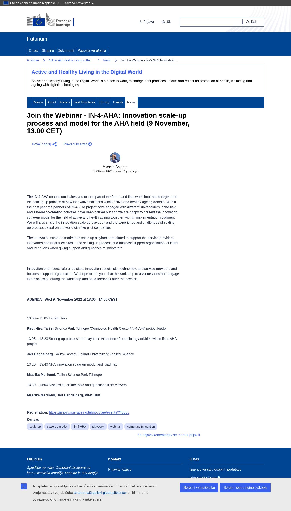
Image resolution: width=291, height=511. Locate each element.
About (51, 102)
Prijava (146, 22)
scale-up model (57, 426)
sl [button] (166, 22)
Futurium (37, 39)
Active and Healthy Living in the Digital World (86, 72)
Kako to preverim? (79, 3)
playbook (98, 426)
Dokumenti (66, 50)
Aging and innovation (141, 426)
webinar (115, 426)
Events (118, 102)
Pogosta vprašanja (92, 50)
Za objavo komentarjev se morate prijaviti (169, 435)
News (107, 60)
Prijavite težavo (120, 469)
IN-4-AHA (79, 426)
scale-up (35, 426)
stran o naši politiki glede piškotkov (100, 493)
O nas (33, 50)
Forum (65, 102)
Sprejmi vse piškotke (199, 487)
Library (104, 102)
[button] (43, 144)
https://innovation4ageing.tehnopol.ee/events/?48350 (89, 412)
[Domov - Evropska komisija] (56, 20)
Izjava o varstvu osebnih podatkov (215, 469)
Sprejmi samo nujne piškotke (245, 487)
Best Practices (84, 102)
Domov (38, 102)
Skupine (48, 50)
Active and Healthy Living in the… (71, 60)
